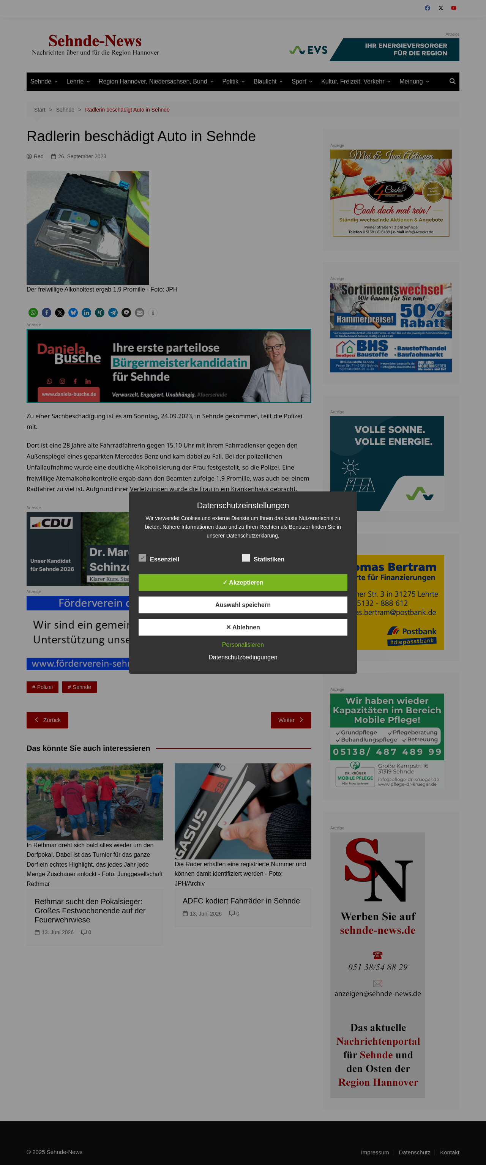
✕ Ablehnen (243, 627)
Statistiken (263, 557)
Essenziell (159, 557)
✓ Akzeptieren (243, 582)
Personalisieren (243, 644)
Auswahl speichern (243, 604)
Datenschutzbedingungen (242, 657)
